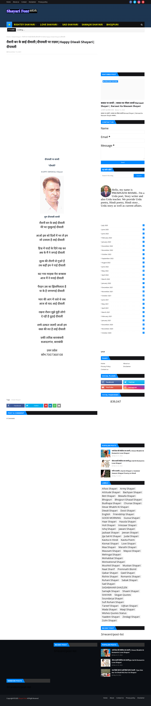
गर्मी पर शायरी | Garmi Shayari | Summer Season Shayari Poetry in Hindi (126, 472)
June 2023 (123, 234)
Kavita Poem (128, 539)
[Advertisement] (51, 86)
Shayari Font (23, 698)
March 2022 (123, 279)
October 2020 (123, 333)
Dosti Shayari (127, 510)
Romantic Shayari (130, 576)
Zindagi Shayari (131, 616)
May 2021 (123, 304)
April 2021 (123, 308)
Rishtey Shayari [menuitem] (24, 24)
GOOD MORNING (111, 517)
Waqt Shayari (127, 609)
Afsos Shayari (109, 488)
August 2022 (123, 263)
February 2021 (123, 316)
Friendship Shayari (123, 514)
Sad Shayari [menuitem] (70, 24)
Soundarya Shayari (112, 598)
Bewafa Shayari (126, 496)
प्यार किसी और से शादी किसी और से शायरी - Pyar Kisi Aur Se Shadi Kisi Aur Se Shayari (127, 671)
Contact (24, 2)
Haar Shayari (109, 521)
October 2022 (123, 254)
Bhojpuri (107, 499)
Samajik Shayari (111, 591)
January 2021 (123, 320)
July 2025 (123, 225)
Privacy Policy (106, 366)
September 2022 (123, 258)
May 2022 (123, 271)
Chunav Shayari (132, 503)
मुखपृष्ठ (103, 352)
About (112, 698)
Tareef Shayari (110, 605)
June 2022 (123, 267)
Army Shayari (127, 488)
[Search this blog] (117, 175)
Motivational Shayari (113, 561)
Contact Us (120, 698)
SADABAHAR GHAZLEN (114, 587)
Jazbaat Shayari (110, 532)
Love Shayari (129, 543)
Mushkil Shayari (111, 565)
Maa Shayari (109, 547)
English (106, 514)
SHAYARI (107, 594)
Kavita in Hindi (110, 539)
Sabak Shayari (129, 580)
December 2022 (123, 246)
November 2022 (123, 250)
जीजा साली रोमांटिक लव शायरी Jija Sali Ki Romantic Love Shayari (128, 462)
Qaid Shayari (128, 572)
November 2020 (123, 329)
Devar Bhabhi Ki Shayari (115, 507)
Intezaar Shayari (127, 525)
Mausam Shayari (111, 550)
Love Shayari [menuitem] (48, 24)
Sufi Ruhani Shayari (113, 602)
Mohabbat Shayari (112, 558)
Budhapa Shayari (111, 503)
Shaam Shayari (130, 591)
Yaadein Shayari (111, 616)
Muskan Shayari (132, 565)
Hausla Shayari (127, 521)
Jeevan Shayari (130, 532)
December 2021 (123, 287)
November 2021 (123, 291)
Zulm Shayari (109, 620)
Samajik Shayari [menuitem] (92, 24)
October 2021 (123, 296)
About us (16, 2)
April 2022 (123, 275)
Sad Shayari (108, 583)
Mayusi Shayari (132, 550)
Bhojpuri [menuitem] (112, 24)
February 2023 (123, 238)
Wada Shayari (109, 609)
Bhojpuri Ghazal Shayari (128, 499)
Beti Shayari (108, 496)
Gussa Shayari (132, 517)
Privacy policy (42, 2)
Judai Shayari (131, 536)
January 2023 (123, 242)
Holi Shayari (108, 525)
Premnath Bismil (127, 569)
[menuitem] (9, 24)
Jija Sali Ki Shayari (111, 536)
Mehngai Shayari (111, 554)
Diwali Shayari (16, 37)
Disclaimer (32, 2)
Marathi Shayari (127, 547)
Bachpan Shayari (132, 492)
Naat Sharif (108, 569)
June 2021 (123, 300)
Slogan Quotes (123, 594)
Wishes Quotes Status (114, 613)
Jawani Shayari (127, 528)
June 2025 (123, 229)
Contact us (104, 369)
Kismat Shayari (110, 543)
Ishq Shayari (109, 528)
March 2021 (123, 312)
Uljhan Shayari (129, 605)
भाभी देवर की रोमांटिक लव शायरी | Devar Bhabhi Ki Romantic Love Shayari (128, 452)
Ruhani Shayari (110, 580)
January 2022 (123, 283)
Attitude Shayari (111, 492)
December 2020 (123, 325)
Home (8, 2)
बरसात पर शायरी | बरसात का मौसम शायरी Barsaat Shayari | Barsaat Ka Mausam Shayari (122, 104)
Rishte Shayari (110, 576)
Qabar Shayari (110, 572)
